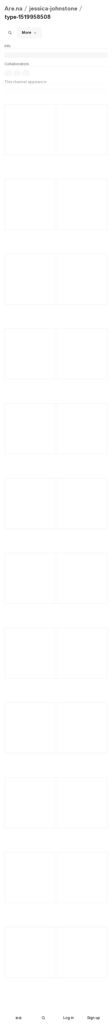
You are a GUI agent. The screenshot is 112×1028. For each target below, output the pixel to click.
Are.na (13, 8)
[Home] (18, 1018)
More (29, 33)
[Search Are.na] (43, 1018)
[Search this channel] (10, 32)
